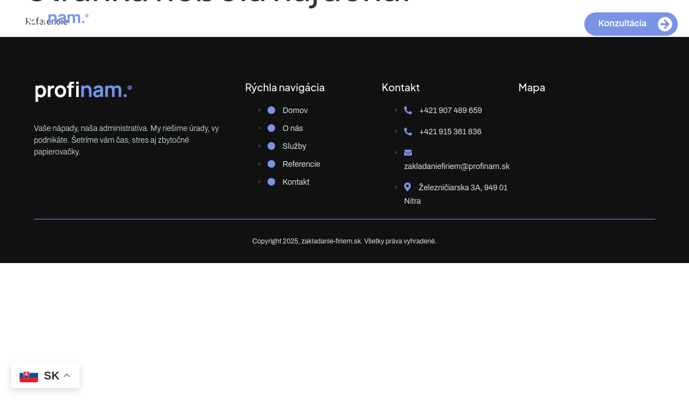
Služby (328, 21)
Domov (228, 21)
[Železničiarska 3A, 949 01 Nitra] (586, 141)
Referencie (387, 21)
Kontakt (448, 21)
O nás (278, 21)
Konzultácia (635, 24)
